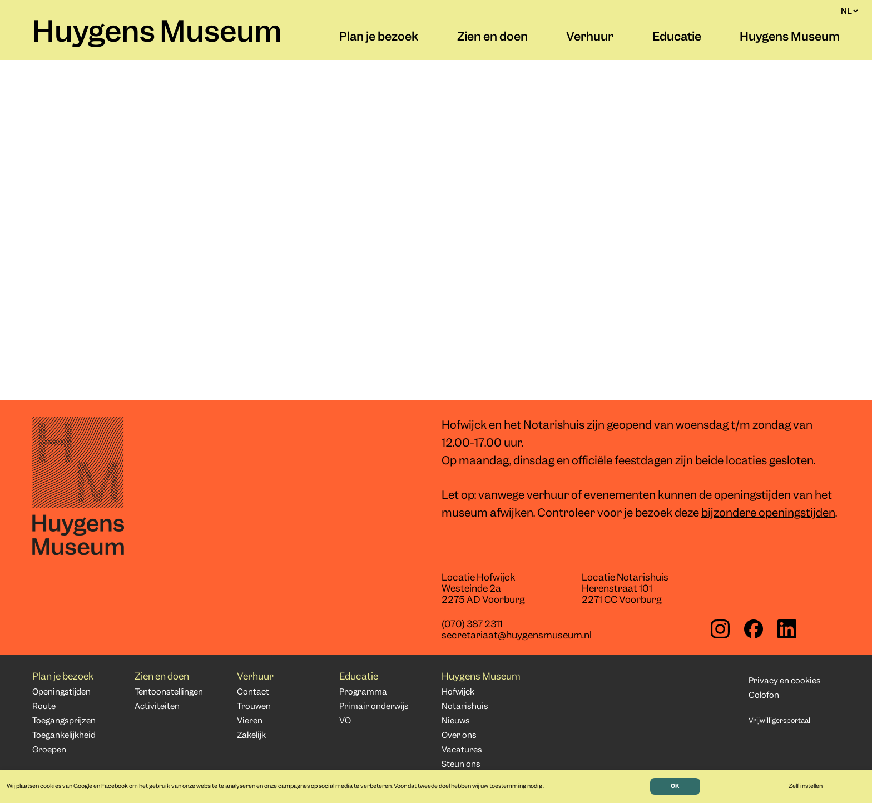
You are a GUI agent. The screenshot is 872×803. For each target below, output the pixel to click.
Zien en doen (492, 37)
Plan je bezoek (378, 37)
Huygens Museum (157, 34)
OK (675, 786)
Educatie (676, 37)
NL (849, 11)
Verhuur (589, 37)
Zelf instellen (806, 786)
